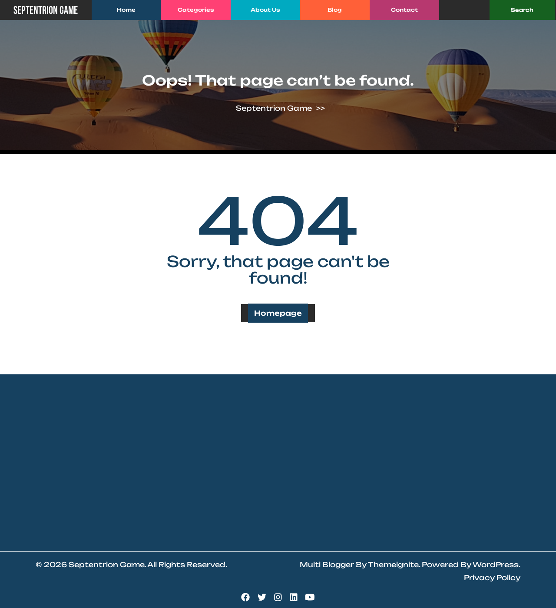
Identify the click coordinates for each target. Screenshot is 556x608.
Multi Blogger (327, 564)
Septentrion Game (45, 10)
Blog (335, 10)
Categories (196, 10)
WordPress (496, 564)
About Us (265, 10)
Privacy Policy (492, 577)
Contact (404, 10)
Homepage (278, 313)
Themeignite (393, 564)
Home (126, 10)
